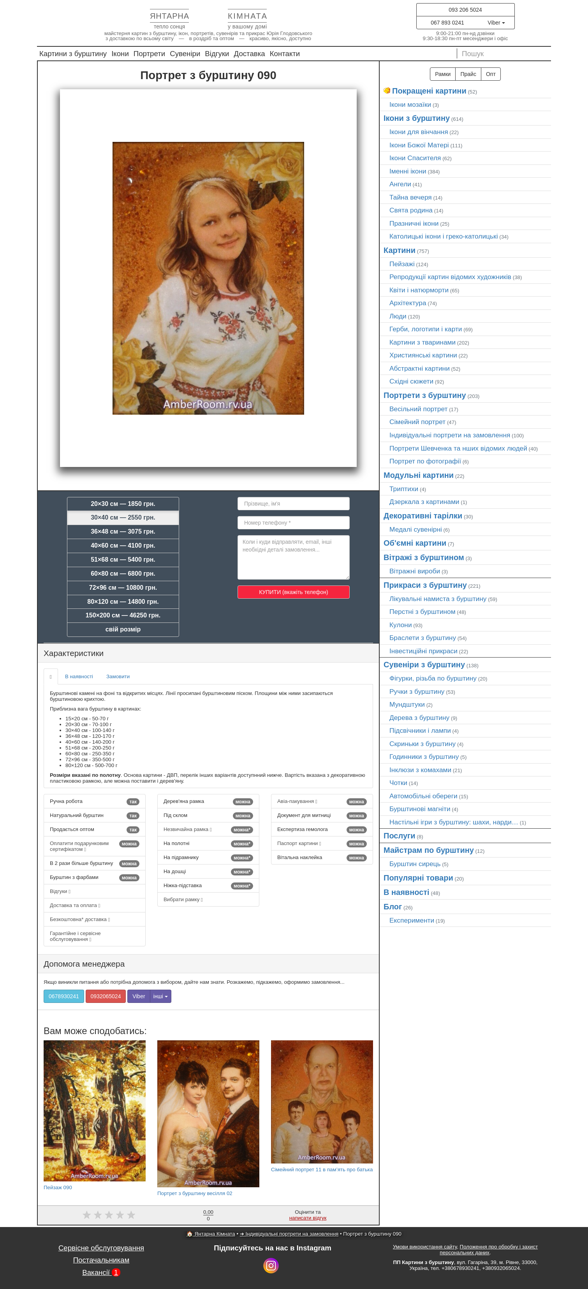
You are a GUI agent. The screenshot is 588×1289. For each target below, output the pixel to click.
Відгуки (217, 54)
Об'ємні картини (415, 543)
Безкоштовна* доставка (80, 919)
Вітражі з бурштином (424, 557)
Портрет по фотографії (425, 461)
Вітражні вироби (414, 571)
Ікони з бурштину (417, 118)
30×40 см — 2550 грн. (123, 517)
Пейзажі (402, 264)
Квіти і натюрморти (419, 290)
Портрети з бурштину (425, 395)
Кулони (400, 625)
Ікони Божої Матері (419, 145)
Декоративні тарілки (423, 515)
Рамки (443, 74)
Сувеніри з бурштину (424, 664)
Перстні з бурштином (422, 611)
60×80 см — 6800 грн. (123, 573)
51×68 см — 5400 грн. (123, 559)
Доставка (249, 54)
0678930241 (64, 996)
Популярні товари (418, 877)
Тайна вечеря (410, 197)
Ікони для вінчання (418, 132)
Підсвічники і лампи (420, 730)
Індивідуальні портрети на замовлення (449, 435)
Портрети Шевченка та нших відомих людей (458, 448)
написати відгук (308, 1218)
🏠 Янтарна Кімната (211, 1234)
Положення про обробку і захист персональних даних (489, 1249)
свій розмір (123, 629)
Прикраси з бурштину (425, 585)
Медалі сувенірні (415, 529)
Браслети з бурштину (422, 638)
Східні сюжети (411, 381)
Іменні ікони (407, 171)
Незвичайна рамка (208, 829)
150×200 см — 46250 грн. (123, 615)
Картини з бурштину (73, 54)
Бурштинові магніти (420, 809)
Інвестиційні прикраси (423, 651)
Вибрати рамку (183, 899)
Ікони (120, 54)
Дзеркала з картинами (424, 502)
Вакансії (101, 1272)
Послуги (399, 835)
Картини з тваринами (422, 342)
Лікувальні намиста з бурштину (438, 599)
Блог (393, 906)
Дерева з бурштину (419, 717)
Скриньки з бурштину (422, 744)
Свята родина (411, 210)
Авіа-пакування (322, 801)
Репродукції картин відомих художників (450, 277)
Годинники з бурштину (424, 756)
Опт (491, 74)
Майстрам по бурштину (429, 850)
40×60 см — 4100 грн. (123, 545)
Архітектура (407, 303)
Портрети (149, 54)
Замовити (118, 676)
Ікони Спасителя (415, 158)
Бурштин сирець (415, 864)
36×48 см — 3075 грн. (123, 531)
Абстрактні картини (419, 368)
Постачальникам (101, 1260)
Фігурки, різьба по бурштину (433, 678)
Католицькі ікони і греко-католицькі (443, 236)
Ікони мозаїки (410, 104)
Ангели (400, 184)
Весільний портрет (418, 409)
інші (160, 996)
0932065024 (106, 996)
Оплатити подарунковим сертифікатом (94, 846)
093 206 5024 (465, 10)
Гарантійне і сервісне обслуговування (75, 936)
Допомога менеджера (84, 963)
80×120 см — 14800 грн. (122, 601)
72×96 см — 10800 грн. (123, 587)
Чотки (398, 783)
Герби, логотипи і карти (425, 329)
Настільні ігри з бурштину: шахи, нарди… (453, 822)
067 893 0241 (447, 22)
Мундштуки (407, 704)
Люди (398, 316)
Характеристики (74, 653)
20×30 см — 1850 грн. (123, 503)
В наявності (79, 676)
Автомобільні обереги (423, 796)
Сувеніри (185, 54)
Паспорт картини (322, 843)
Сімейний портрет (417, 422)
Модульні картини (419, 475)
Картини (399, 250)
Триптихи (403, 489)
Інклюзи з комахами (420, 770)
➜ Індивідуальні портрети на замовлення (289, 1234)
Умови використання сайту (425, 1247)
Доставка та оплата (75, 905)
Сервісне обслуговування (101, 1248)
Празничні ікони (414, 223)
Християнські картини (423, 355)
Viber (496, 22)
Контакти (285, 54)
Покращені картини (429, 91)
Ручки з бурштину (417, 691)
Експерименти (411, 920)
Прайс (468, 74)
